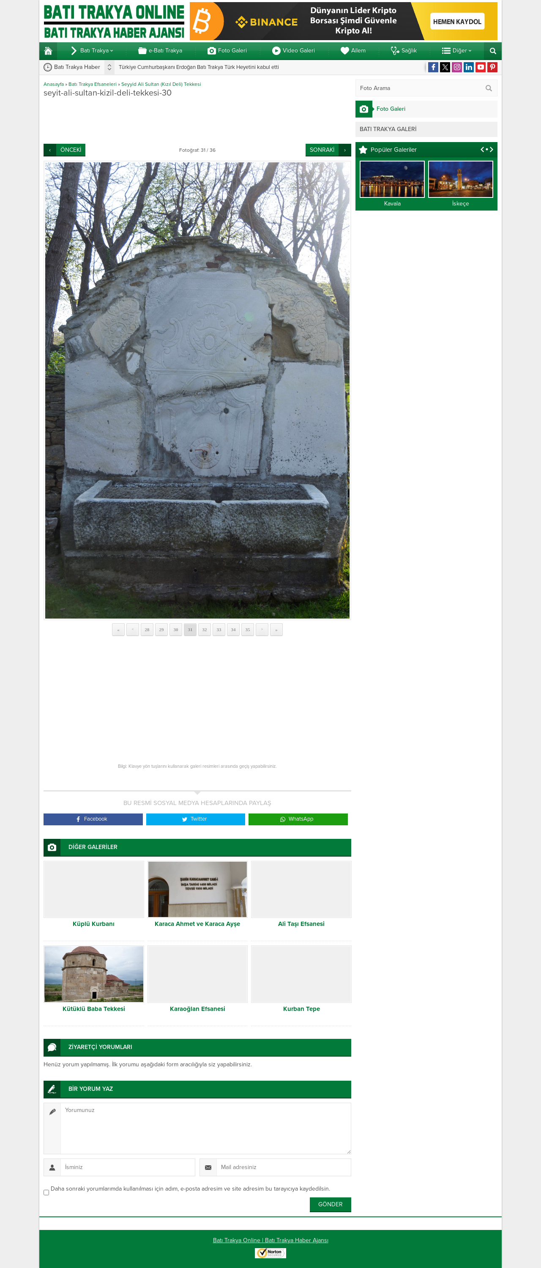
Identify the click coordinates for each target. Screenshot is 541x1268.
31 (190, 629)
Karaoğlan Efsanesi (197, 1009)
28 (147, 629)
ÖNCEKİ (70, 149)
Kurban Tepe (301, 1009)
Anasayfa (54, 84)
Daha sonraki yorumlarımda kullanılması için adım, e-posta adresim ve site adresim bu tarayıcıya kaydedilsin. (190, 1188)
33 (219, 629)
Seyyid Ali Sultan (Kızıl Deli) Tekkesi (161, 84)
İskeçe (460, 203)
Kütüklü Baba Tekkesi (94, 1009)
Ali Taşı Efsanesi (301, 924)
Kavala (392, 203)
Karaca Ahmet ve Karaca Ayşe (197, 924)
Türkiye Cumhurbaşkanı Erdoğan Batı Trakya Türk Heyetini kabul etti (199, 67)
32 (204, 629)
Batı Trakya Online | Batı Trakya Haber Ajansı (270, 1240)
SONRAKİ (322, 149)
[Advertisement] (197, 120)
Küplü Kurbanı (94, 924)
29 (161, 629)
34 (233, 629)
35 (248, 629)
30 (176, 629)
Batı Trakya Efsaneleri (92, 84)
